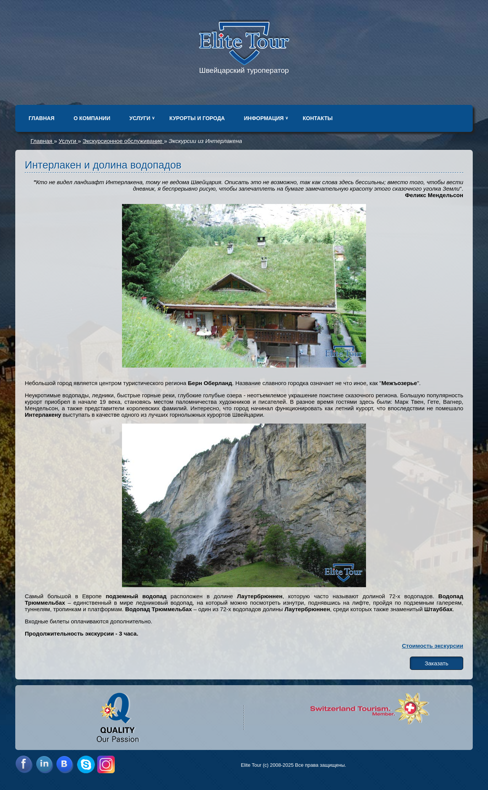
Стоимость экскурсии (432, 645)
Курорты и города (197, 118)
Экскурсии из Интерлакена (205, 141)
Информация (264, 118)
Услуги (139, 118)
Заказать (436, 663)
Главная (42, 118)
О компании (92, 118)
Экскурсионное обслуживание (123, 141)
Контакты (317, 118)
